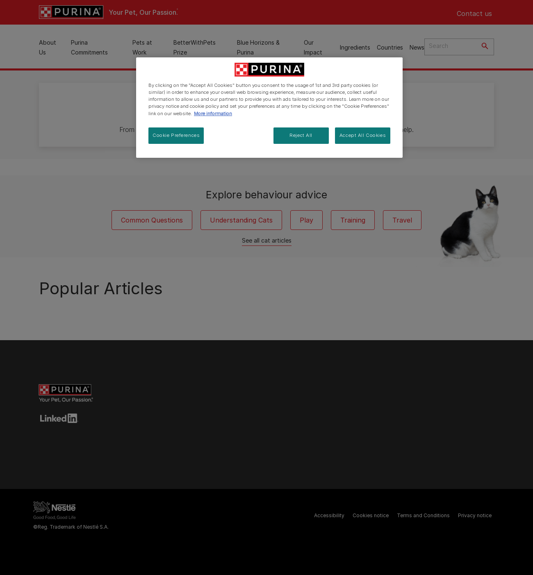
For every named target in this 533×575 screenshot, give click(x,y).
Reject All (300, 135)
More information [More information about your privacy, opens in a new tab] (213, 113)
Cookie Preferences (176, 135)
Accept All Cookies (362, 135)
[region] (269, 107)
